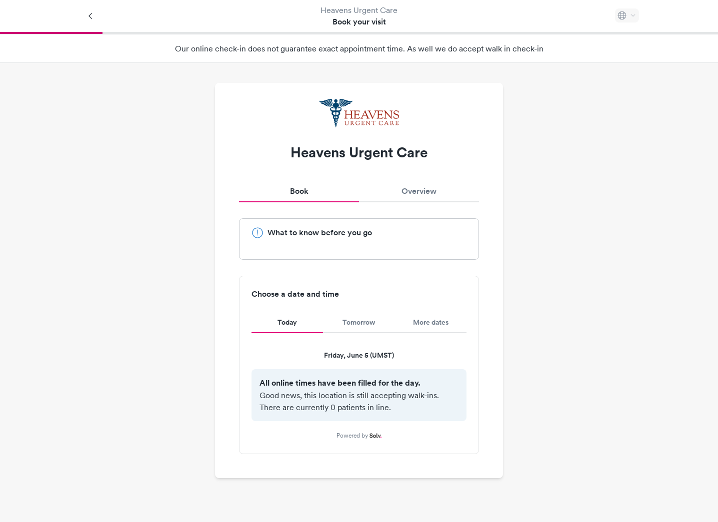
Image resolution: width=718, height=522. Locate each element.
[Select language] (627, 15)
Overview (419, 191)
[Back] (91, 16)
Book (299, 191)
